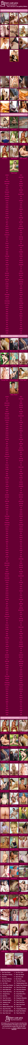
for (21, 211)
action (7, 175)
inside (7, 247)
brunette (7, 196)
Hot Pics (5, 996)
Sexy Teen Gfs (20, 1000)
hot (21, 243)
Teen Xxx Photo (20, 974)
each (7, 209)
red (21, 286)
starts (21, 298)
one (7, 271)
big (21, 187)
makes (21, 260)
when (7, 328)
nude (7, 269)
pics (7, 277)
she (7, 292)
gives (7, 226)
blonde (21, 190)
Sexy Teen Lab (7, 1013)
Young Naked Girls (21, 1008)
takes (7, 307)
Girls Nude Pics (7, 989)
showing (7, 294)
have (7, 237)
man (7, 262)
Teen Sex (18, 1006)
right (21, 288)
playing (7, 279)
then (7, 315)
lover (7, 258)
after (21, 175)
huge (7, 245)
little (7, 254)
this (21, 318)
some (7, 298)
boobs (7, 194)
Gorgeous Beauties (21, 998)
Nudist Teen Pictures (22, 985)
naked (7, 264)
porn (7, 281)
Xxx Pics (4, 976)
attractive (6, 181)
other (21, 271)
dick (21, 205)
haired (7, 232)
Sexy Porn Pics (7, 1008)
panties (7, 273)
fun (7, 219)
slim (21, 296)
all (7, 177)
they (7, 318)
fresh (7, 213)
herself (21, 239)
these (20, 315)
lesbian (21, 251)
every (7, 211)
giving (21, 226)
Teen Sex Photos (20, 981)
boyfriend (21, 194)
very (21, 324)
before (21, 185)
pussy (21, 283)
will (21, 330)
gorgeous (21, 228)
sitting (7, 296)
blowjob (7, 192)
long (21, 254)
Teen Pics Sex (19, 976)
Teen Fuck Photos (7, 978)
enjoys (21, 209)
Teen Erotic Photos (7, 974)
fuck (21, 215)
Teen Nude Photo (7, 987)
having (21, 237)
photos (21, 275)
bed (7, 185)
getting (21, 222)
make (7, 260)
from (21, 213)
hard (21, 232)
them (21, 313)
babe (21, 181)
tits (7, 322)
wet (21, 326)
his (21, 241)
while (21, 328)
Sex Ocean (18, 978)
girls (21, 224)
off (21, 269)
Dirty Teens (19, 996)
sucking (21, 303)
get (21, 219)
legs (7, 251)
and (7, 179)
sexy (21, 290)
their (7, 313)
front (7, 215)
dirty (21, 207)
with (7, 333)
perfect (7, 275)
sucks (7, 305)
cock (7, 202)
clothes (21, 200)
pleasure (21, 279)
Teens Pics (6, 1004)
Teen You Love (7, 998)
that (7, 311)
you (21, 333)
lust (21, 258)
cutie (7, 205)
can (21, 198)
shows (21, 294)
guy (21, 230)
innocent (21, 245)
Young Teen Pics (7, 991)
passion (21, 273)
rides (7, 288)
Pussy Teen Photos (8, 985)
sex (7, 290)
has (21, 234)
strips (21, 301)
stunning (7, 303)
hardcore (7, 234)
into (21, 247)
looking (7, 256)
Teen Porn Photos (21, 987)
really (7, 286)
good (7, 228)
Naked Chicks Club (8, 1006)
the (21, 311)
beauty (21, 183)
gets (7, 222)
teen (7, 309)
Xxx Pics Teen (19, 972)
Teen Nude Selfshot (8, 1010)
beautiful (7, 183)
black (7, 190)
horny (7, 243)
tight (7, 320)
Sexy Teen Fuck (20, 1004)
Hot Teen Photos (6, 981)
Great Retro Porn (20, 993)
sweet (21, 305)
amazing (21, 177)
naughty (21, 264)
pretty (7, 283)
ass (21, 179)
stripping (7, 301)
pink (21, 277)
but (21, 196)
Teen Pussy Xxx (20, 1013)
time (21, 320)
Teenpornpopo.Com (21, 983)
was (7, 326)
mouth (21, 262)
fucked (7, 217)
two (7, 324)
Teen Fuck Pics (20, 1002)
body (21, 192)
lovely (21, 256)
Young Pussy (6, 993)
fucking (21, 217)
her (7, 239)
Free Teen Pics (20, 991)
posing (21, 281)
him (7, 241)
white (7, 330)
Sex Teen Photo (6, 972)
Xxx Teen (5, 983)
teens (20, 309)
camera (7, 198)
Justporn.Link (6, 1002)
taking (21, 307)
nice (7, 266)
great (7, 230)
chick (7, 200)
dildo (7, 207)
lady (21, 249)
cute (21, 202)
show (21, 292)
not (21, 266)
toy (21, 322)
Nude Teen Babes (21, 1010)
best (7, 187)
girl (7, 224)
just (7, 249)
